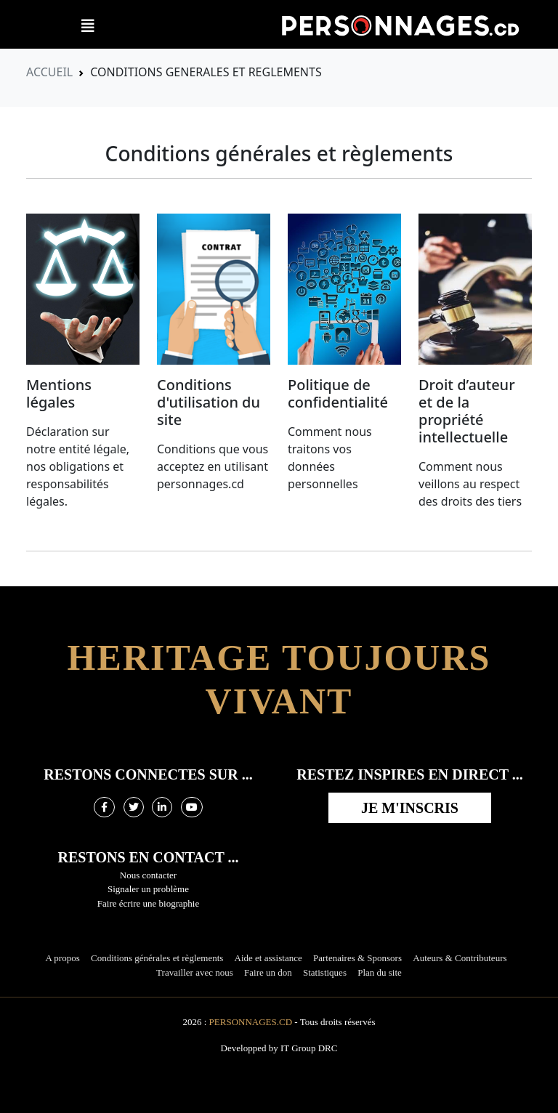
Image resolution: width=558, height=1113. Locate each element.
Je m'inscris (409, 808)
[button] (88, 26)
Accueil (49, 72)
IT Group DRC (308, 1048)
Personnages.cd (251, 1021)
